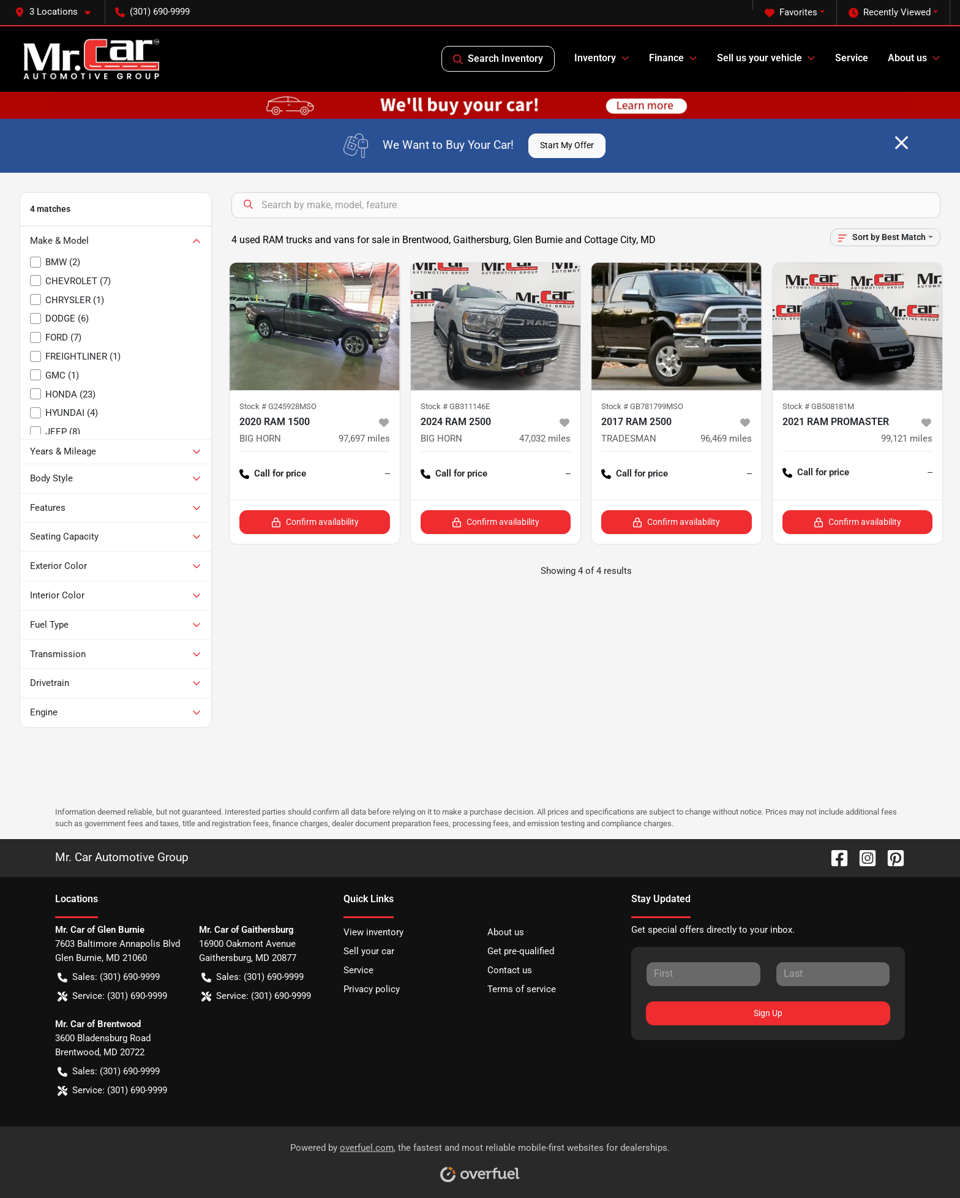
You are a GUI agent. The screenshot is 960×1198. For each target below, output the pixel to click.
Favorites (791, 13)
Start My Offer (567, 145)
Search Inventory (498, 58)
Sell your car (368, 951)
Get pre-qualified (520, 951)
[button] (57, 12)
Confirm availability (315, 522)
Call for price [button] (272, 474)
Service (851, 58)
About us (505, 932)
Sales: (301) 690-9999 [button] (109, 977)
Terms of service (521, 989)
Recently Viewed (890, 13)
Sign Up (768, 1013)
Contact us (509, 970)
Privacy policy (371, 989)
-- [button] (387, 473)
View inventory (373, 932)
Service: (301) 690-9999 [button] (112, 996)
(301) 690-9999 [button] (152, 11)
